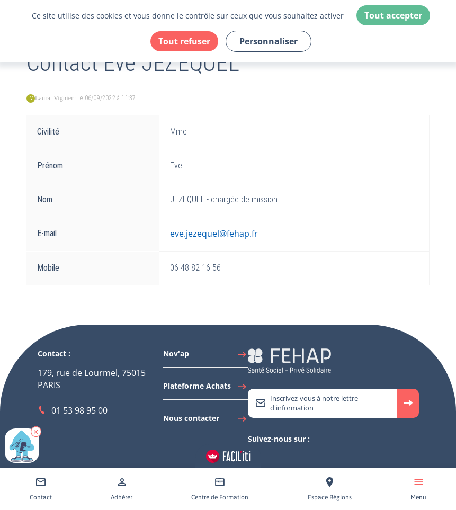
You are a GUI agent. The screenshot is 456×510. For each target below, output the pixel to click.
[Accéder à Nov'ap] (205, 356)
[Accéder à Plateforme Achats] (205, 389)
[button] (36, 431)
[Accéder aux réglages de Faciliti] (228, 456)
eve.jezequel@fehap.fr (214, 233)
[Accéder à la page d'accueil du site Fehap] (289, 360)
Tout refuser (184, 41)
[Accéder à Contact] (41, 489)
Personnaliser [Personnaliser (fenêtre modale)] (268, 41)
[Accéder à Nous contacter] (205, 421)
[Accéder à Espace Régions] (330, 489)
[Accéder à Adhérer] (121, 489)
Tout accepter (393, 15)
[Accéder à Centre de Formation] (219, 489)
